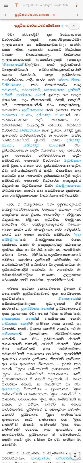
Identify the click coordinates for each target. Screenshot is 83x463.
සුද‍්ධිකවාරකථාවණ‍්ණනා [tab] (42, 15)
